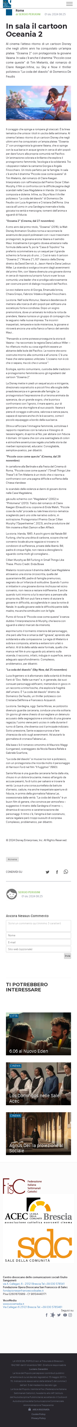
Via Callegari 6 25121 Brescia (19, 1307)
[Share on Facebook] (57, 872)
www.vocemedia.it (13, 1304)
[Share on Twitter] (47, 872)
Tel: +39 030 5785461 (49, 1307)
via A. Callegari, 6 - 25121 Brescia (22, 1284)
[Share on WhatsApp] (66, 872)
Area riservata (38, 1410)
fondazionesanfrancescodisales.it (23, 1290)
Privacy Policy (38, 1418)
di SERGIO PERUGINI (28, 14)
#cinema (12, 859)
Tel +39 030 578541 (52, 1284)
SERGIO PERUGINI (29, 892)
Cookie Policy (38, 1414)
